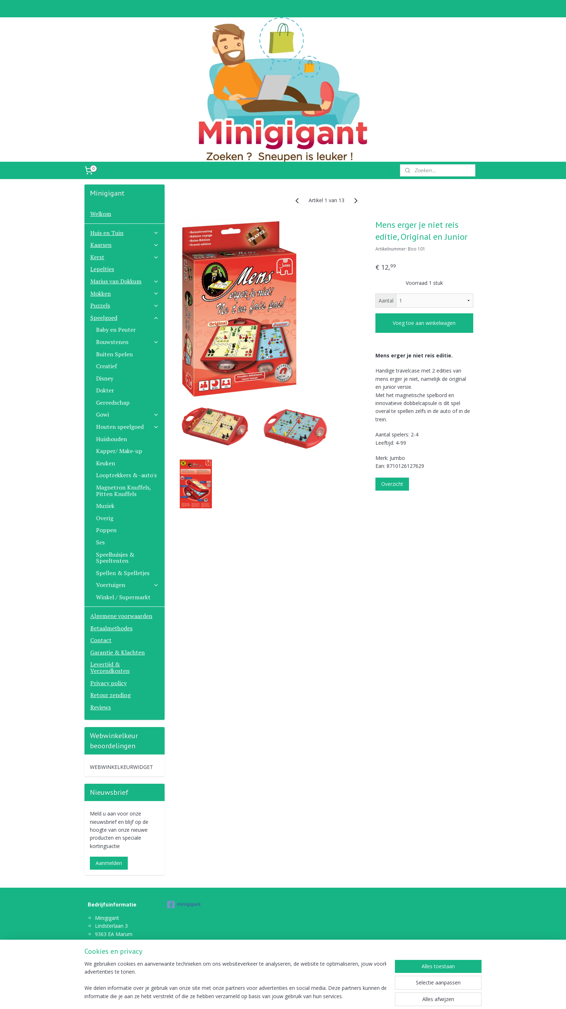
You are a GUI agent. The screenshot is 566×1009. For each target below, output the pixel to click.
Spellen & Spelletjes (122, 573)
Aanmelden (109, 863)
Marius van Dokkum (124, 281)
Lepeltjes (102, 269)
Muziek (105, 506)
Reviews (100, 707)
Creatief (106, 366)
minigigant (184, 904)
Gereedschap (113, 402)
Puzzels (124, 305)
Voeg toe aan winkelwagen (424, 322)
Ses (100, 542)
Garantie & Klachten (117, 652)
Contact (101, 640)
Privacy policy (108, 683)
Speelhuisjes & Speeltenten (115, 558)
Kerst (124, 257)
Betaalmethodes (111, 628)
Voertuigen (127, 585)
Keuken (105, 463)
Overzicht (392, 483)
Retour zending (110, 695)
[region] (235, 980)
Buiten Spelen (114, 354)
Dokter (105, 390)
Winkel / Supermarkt (123, 597)
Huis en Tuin (124, 233)
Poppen (106, 530)
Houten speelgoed (127, 427)
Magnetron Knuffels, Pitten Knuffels (123, 490)
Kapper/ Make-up (119, 451)
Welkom (100, 214)
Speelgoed (124, 318)
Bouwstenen (127, 342)
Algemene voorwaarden (121, 616)
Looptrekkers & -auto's (126, 475)
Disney (104, 378)
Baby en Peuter (116, 330)
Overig (104, 518)
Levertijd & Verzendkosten (110, 667)
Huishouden (111, 439)
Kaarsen (124, 245)
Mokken (124, 293)
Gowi (127, 414)
